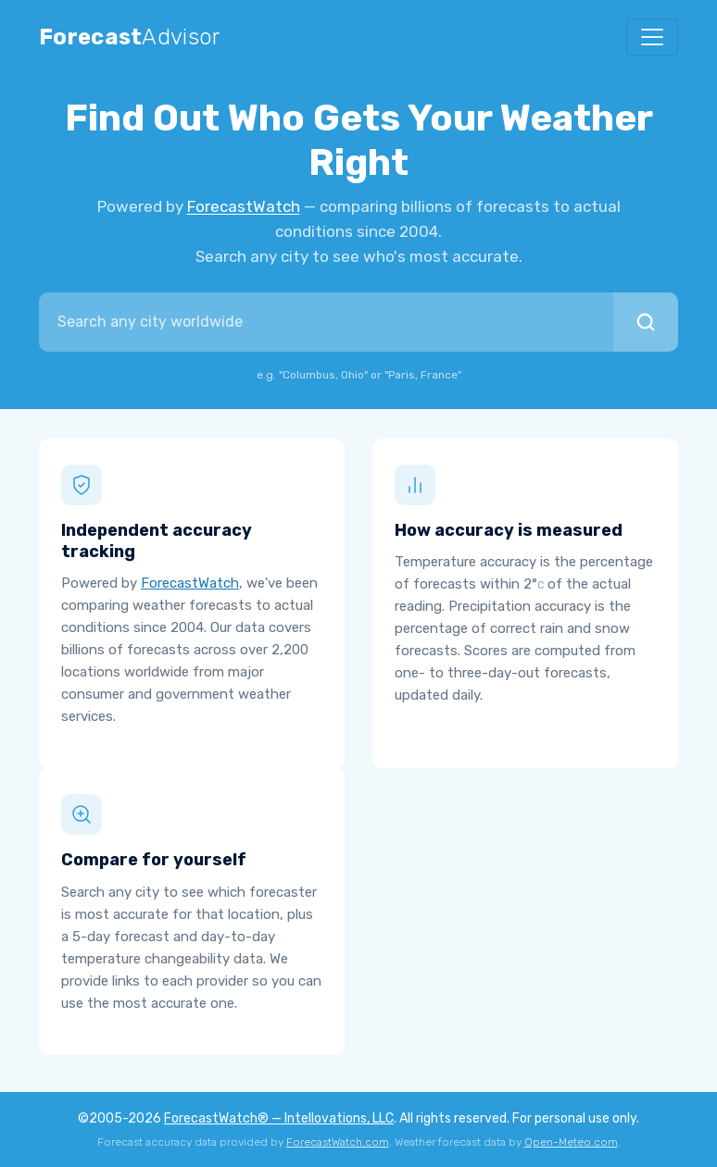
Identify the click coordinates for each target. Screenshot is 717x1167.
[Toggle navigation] (652, 37)
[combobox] (326, 322)
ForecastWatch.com (337, 1142)
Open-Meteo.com (571, 1142)
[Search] (645, 322)
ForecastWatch (243, 206)
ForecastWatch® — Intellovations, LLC (279, 1118)
